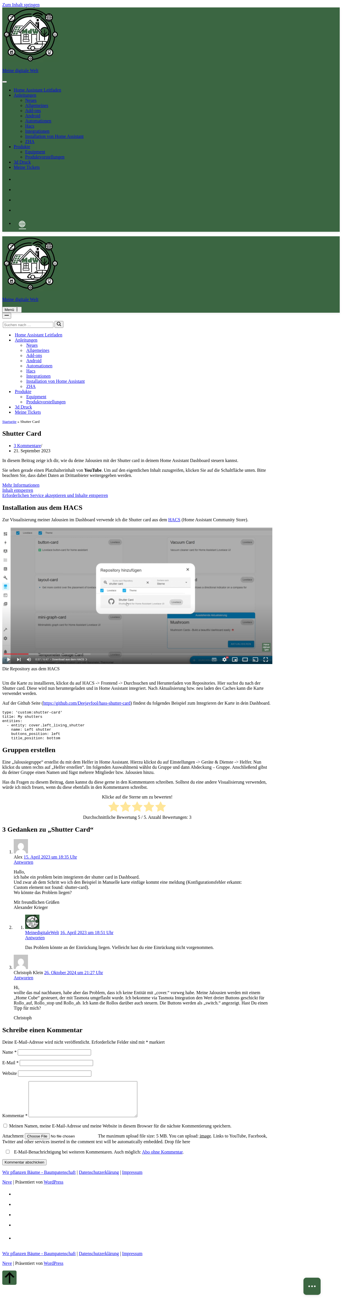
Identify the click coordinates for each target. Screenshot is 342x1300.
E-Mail (10, 1068)
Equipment (35, 151)
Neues (31, 100)
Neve (7, 1194)
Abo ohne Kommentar (162, 1164)
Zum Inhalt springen (21, 4)
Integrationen (37, 131)
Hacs (29, 126)
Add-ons (33, 110)
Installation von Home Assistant (54, 136)
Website (9, 1079)
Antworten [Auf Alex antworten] (23, 868)
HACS (174, 519)
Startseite (9, 421)
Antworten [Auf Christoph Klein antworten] (23, 983)
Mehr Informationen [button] (20, 485)
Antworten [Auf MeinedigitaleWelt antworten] (35, 943)
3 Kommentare (27, 445)
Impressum (132, 1185)
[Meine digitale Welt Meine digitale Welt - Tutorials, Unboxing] (171, 40)
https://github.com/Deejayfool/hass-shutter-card (86, 703)
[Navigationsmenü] (12, 310)
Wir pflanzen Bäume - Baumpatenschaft (39, 1185)
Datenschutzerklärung (99, 1185)
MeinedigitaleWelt (42, 938)
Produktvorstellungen (45, 156)
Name (9, 1058)
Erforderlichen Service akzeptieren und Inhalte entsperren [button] (55, 495)
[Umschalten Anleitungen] (102, 340)
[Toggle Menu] (4, 82)
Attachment (13, 1148)
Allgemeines (36, 105)
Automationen (38, 120)
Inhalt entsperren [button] (17, 490)
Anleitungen (25, 95)
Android (32, 115)
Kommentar (14, 1128)
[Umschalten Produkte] (102, 391)
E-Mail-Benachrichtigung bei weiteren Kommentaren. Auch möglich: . (93, 1164)
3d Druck (22, 162)
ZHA (30, 141)
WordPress (53, 1194)
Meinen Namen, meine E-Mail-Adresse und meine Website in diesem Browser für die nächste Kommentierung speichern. (120, 1138)
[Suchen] (28, 325)
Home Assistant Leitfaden (37, 90)
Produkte (22, 146)
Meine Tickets (27, 167)
